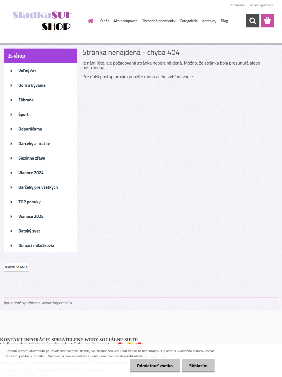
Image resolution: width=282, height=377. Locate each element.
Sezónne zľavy (32, 158)
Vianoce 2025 (31, 216)
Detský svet (29, 231)
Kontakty (209, 21)
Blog (224, 21)
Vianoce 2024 (31, 172)
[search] (252, 20)
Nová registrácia (261, 5)
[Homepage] (89, 20)
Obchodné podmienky (159, 21)
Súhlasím (198, 365)
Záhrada (26, 100)
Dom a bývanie (32, 85)
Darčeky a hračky (34, 143)
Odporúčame (30, 129)
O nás (104, 21)
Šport (24, 114)
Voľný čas (28, 70)
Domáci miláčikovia (36, 245)
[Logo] (43, 21)
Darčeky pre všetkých (38, 187)
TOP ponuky (30, 201)
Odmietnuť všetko (155, 365)
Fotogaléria (189, 21)
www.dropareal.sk (57, 303)
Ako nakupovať (125, 21)
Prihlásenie (237, 5)
